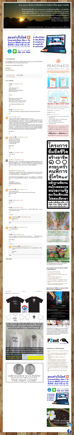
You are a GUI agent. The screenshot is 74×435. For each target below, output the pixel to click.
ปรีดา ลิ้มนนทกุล (8, 69)
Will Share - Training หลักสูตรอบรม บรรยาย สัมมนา (57, 363)
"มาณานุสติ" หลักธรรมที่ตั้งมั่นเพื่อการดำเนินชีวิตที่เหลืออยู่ (58, 366)
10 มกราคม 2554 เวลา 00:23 (18, 109)
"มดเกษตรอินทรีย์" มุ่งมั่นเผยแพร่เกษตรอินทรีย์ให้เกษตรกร (58, 362)
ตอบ (9, 105)
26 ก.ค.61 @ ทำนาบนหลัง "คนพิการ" (54, 273)
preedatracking (12, 137)
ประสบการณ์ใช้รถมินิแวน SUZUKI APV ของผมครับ (57, 360)
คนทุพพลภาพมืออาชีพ (9, 70)
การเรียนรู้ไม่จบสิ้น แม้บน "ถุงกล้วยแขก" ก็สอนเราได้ (57, 359)
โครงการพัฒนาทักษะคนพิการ (37, 29)
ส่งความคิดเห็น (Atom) (14, 293)
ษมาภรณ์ (10, 159)
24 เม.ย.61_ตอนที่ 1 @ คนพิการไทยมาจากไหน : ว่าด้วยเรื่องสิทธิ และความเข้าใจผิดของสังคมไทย (58, 284)
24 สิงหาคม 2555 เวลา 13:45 (18, 200)
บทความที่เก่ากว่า (39, 291)
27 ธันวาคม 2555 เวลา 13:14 (22, 227)
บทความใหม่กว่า (9, 291)
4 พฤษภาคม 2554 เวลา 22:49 (19, 170)
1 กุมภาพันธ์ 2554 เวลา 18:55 (22, 137)
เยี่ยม (10, 76)
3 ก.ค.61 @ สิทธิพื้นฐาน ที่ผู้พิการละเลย (54, 276)
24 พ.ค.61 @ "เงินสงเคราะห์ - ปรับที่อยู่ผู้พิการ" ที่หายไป (57, 279)
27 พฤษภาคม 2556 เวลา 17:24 (25, 246)
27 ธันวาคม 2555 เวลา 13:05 (18, 207)
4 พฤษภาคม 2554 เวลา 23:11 (22, 189)
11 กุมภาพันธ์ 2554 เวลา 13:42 (18, 159)
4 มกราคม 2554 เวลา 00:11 (18, 83)
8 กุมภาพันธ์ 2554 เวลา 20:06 (18, 152)
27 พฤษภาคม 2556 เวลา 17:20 (18, 234)
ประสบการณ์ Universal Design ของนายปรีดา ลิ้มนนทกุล (58, 353)
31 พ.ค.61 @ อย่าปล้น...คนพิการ (53, 278)
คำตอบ (11, 214)
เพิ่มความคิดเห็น (9, 259)
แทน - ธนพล (11, 170)
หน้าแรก (6, 29)
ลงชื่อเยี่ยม (13, 76)
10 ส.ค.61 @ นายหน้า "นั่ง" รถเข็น (54, 271)
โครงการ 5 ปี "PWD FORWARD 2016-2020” (19, 29)
